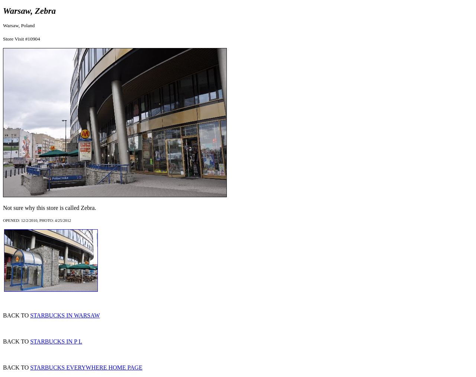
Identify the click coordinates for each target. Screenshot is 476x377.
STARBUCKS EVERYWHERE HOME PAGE (86, 367)
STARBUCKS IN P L (56, 341)
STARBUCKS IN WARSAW (65, 315)
